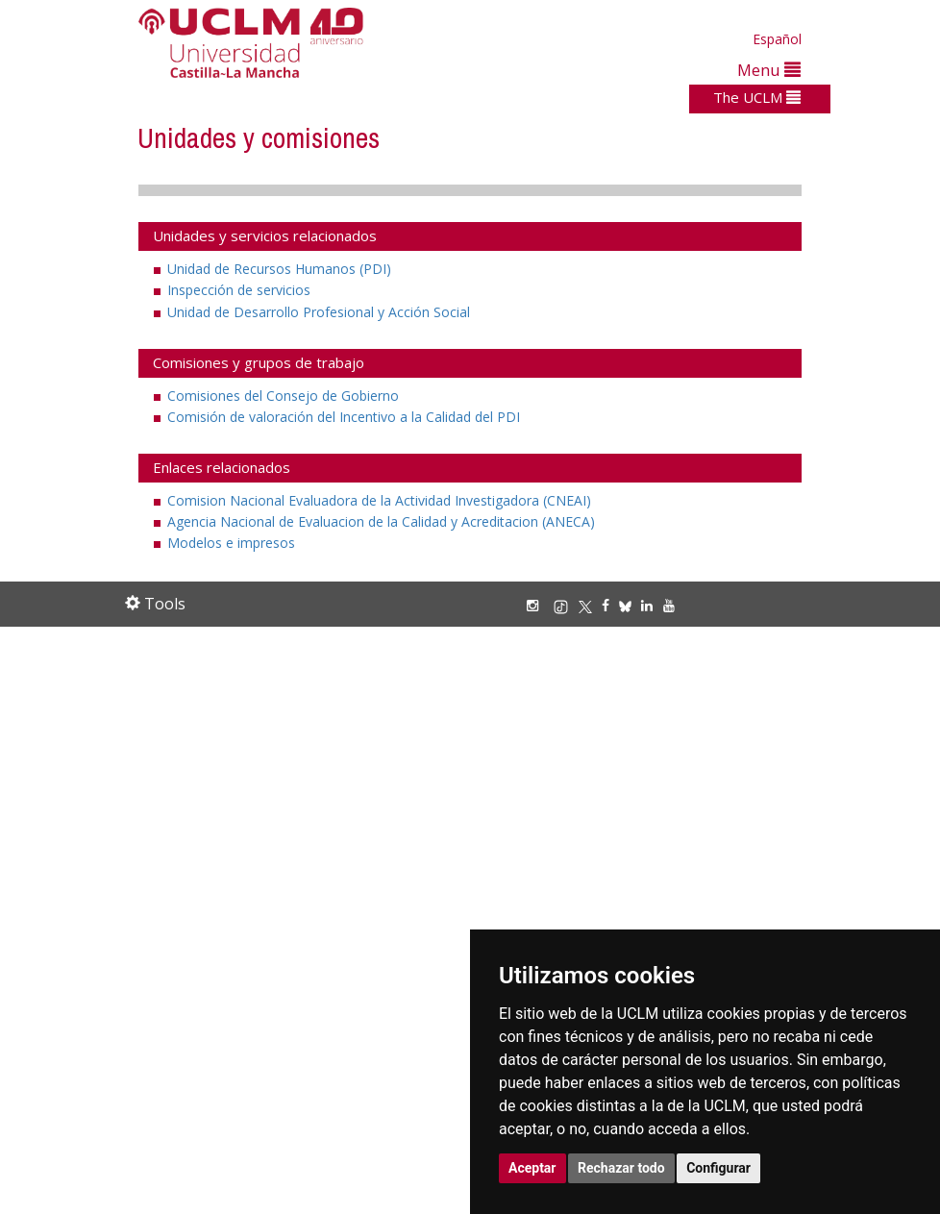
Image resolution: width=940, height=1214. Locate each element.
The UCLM (757, 97)
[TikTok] (566, 605)
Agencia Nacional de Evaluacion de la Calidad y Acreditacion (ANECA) (381, 521)
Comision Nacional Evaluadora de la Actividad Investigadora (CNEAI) (379, 500)
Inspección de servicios (238, 290)
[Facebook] (610, 605)
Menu (769, 70)
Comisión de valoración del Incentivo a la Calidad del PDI (343, 417)
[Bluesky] (630, 605)
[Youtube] (673, 605)
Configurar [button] (718, 1168)
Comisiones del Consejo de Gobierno (283, 395)
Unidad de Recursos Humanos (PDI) (279, 269)
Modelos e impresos (231, 542)
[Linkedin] (647, 605)
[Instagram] (537, 605)
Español (777, 39)
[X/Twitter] (590, 605)
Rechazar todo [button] (621, 1168)
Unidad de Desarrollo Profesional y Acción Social (318, 312)
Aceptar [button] (532, 1168)
